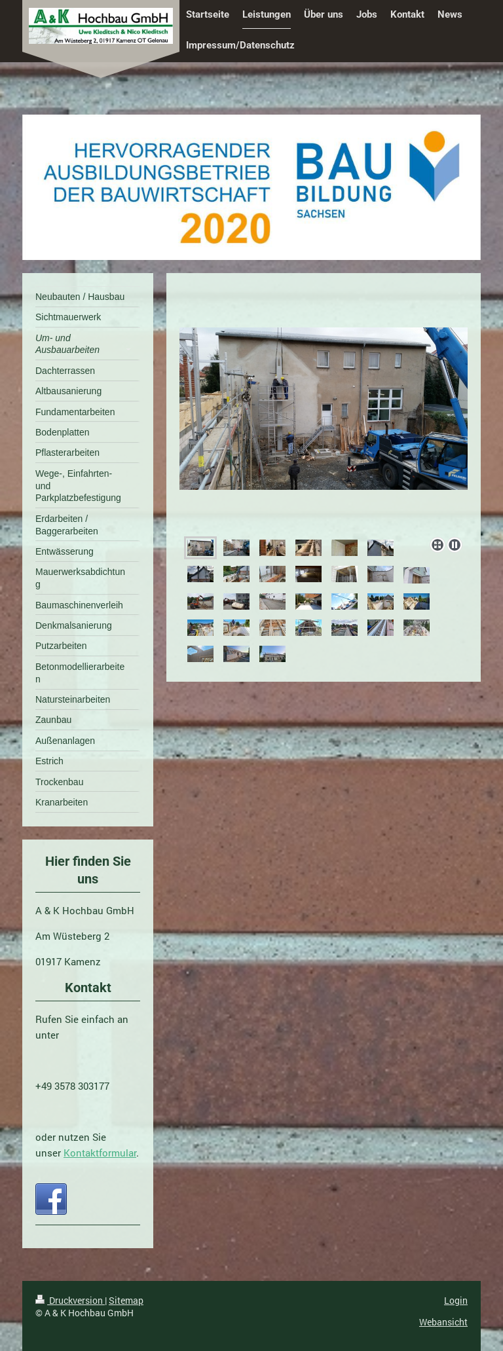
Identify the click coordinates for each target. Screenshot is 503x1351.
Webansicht (443, 1322)
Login (456, 1300)
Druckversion (70, 1300)
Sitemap (126, 1300)
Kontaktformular (100, 1152)
